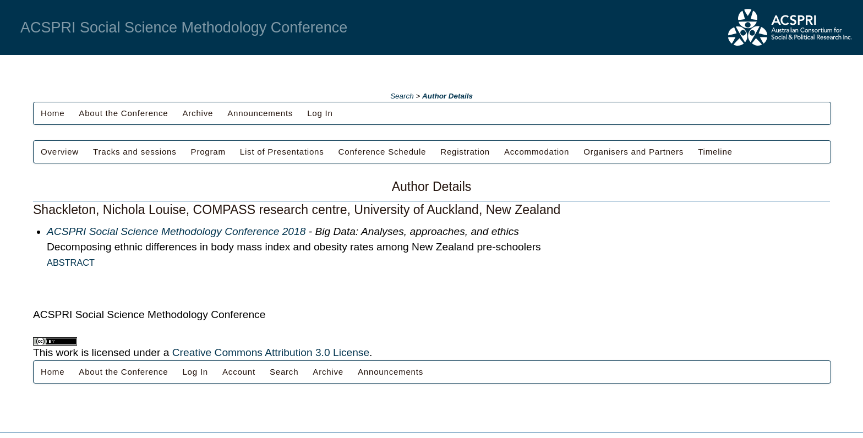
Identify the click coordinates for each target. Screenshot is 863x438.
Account (238, 371)
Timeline (715, 151)
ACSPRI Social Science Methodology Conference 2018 (176, 231)
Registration (465, 151)
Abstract (71, 262)
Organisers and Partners (633, 151)
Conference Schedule (382, 151)
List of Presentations (282, 151)
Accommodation (536, 151)
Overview (60, 151)
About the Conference (123, 113)
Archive (197, 113)
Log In (320, 113)
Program (208, 151)
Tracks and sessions (135, 151)
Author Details (447, 96)
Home (52, 113)
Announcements (260, 113)
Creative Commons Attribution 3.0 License (270, 352)
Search (402, 96)
